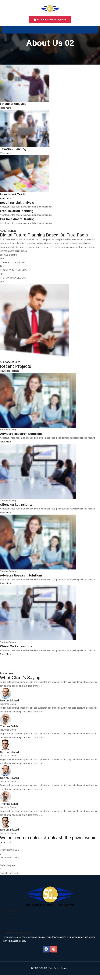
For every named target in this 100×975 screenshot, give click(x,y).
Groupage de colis (12, 918)
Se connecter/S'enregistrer (50, 19)
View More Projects (9, 371)
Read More (5, 442)
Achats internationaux (13, 914)
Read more (5, 108)
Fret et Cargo (10, 922)
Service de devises (12, 926)
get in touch (5, 842)
